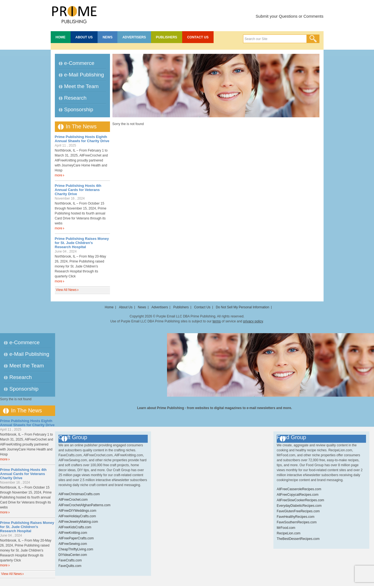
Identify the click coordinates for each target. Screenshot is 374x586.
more (58, 175)
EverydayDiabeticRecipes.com (299, 506)
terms (216, 321)
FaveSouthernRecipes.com (297, 522)
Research (75, 98)
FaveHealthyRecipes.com (295, 517)
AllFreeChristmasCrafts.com (79, 494)
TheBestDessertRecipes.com (298, 539)
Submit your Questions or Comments (290, 16)
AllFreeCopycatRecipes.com (297, 495)
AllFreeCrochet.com (73, 500)
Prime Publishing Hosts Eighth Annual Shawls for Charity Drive (82, 139)
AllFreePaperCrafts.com (76, 538)
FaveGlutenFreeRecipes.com (298, 511)
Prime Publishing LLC (74, 14)
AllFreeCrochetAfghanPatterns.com (84, 505)
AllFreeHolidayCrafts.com (77, 516)
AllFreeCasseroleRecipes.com (299, 489)
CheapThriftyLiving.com (75, 549)
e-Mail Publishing (84, 75)
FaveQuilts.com (69, 566)
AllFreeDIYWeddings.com (77, 511)
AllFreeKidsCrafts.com (74, 527)
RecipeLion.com (288, 533)
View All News (66, 290)
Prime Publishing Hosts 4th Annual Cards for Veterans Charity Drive (78, 190)
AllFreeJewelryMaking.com (78, 522)
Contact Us (198, 37)
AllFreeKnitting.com (72, 533)
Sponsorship (78, 109)
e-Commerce (79, 63)
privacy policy (253, 321)
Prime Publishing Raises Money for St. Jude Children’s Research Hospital (82, 243)
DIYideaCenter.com (72, 555)
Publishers (166, 37)
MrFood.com (286, 528)
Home (61, 37)
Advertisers (134, 37)
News (107, 37)
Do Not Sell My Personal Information (242, 307)
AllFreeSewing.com (72, 544)
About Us (84, 37)
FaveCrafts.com (70, 560)
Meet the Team (81, 86)
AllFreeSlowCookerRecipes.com (300, 500)
